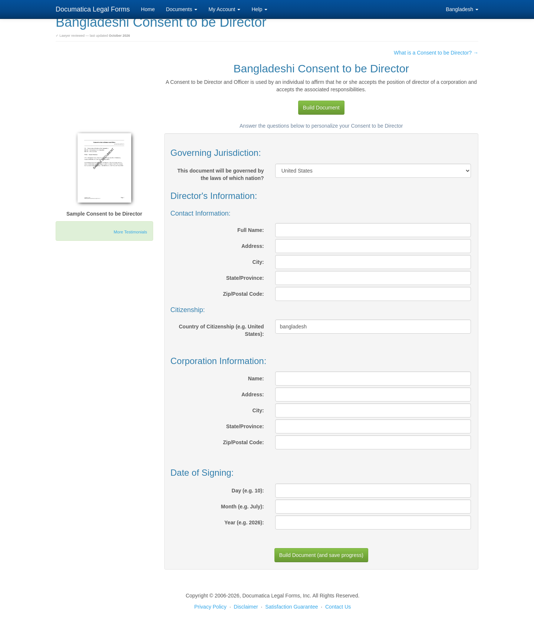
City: (258, 262)
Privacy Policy (210, 607)
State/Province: (245, 278)
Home (148, 9)
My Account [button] (224, 9)
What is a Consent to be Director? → (436, 53)
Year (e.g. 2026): (244, 522)
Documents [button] (181, 9)
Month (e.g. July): (242, 507)
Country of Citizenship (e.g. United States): (221, 330)
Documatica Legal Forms (93, 9)
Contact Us (338, 607)
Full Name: (250, 230)
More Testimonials (130, 232)
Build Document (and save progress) (321, 555)
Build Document (321, 108)
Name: (256, 378)
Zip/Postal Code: (243, 294)
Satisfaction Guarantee (291, 607)
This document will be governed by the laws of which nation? (220, 174)
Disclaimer (246, 607)
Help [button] (259, 9)
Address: (252, 246)
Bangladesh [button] (462, 9)
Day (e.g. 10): (248, 491)
